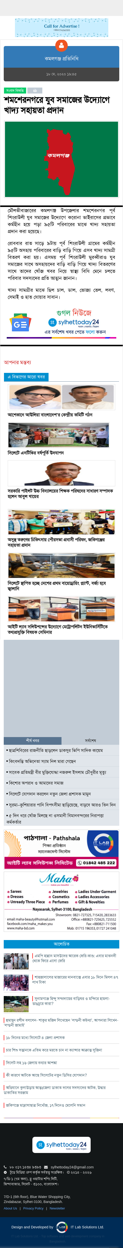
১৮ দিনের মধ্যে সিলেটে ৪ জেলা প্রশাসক (35, 1037)
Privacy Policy (34, 1208)
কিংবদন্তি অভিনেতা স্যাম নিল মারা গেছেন (41, 761)
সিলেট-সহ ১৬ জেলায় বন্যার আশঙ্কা (31, 1062)
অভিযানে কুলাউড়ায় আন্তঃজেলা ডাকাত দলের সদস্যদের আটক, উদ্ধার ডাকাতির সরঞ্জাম (55, 1090)
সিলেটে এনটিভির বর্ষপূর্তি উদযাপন (36, 453)
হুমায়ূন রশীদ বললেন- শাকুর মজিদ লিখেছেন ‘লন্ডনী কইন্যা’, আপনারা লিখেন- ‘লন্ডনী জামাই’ (61, 1023)
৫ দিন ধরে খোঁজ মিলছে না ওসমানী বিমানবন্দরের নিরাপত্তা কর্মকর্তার (55, 819)
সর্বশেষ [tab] (90, 740)
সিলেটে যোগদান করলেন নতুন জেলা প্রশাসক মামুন (48, 794)
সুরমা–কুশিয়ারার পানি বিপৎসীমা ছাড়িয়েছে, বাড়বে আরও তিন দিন (61, 805)
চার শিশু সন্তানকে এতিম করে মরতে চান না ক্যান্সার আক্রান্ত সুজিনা (54, 1050)
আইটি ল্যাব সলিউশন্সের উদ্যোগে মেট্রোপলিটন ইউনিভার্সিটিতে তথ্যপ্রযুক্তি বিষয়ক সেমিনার (58, 629)
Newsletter (57, 1208)
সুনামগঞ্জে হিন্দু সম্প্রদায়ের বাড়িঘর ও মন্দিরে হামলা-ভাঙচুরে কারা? (71, 1001)
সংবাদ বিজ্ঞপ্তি (15, 90)
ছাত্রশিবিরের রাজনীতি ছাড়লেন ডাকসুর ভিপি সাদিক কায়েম (54, 750)
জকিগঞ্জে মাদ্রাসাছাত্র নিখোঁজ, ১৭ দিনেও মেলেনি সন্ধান (45, 1105)
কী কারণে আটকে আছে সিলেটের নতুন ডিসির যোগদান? (46, 1075)
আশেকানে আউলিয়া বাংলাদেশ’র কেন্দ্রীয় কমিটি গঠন (50, 415)
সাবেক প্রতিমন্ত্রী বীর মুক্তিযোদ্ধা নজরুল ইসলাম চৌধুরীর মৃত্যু (56, 772)
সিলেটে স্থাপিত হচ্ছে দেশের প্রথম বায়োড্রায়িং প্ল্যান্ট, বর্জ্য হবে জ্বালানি (57, 586)
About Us (11, 1208)
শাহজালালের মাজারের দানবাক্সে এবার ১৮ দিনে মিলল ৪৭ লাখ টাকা (75, 980)
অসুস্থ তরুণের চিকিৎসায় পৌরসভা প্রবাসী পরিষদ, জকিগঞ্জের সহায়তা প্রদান (56, 542)
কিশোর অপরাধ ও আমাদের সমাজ (34, 783)
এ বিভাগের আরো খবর (26, 377)
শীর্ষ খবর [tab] (32, 740)
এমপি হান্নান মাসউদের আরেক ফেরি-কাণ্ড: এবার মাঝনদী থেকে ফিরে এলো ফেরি (74, 958)
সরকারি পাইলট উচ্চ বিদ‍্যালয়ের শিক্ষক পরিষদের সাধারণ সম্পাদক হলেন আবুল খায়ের (60, 493)
